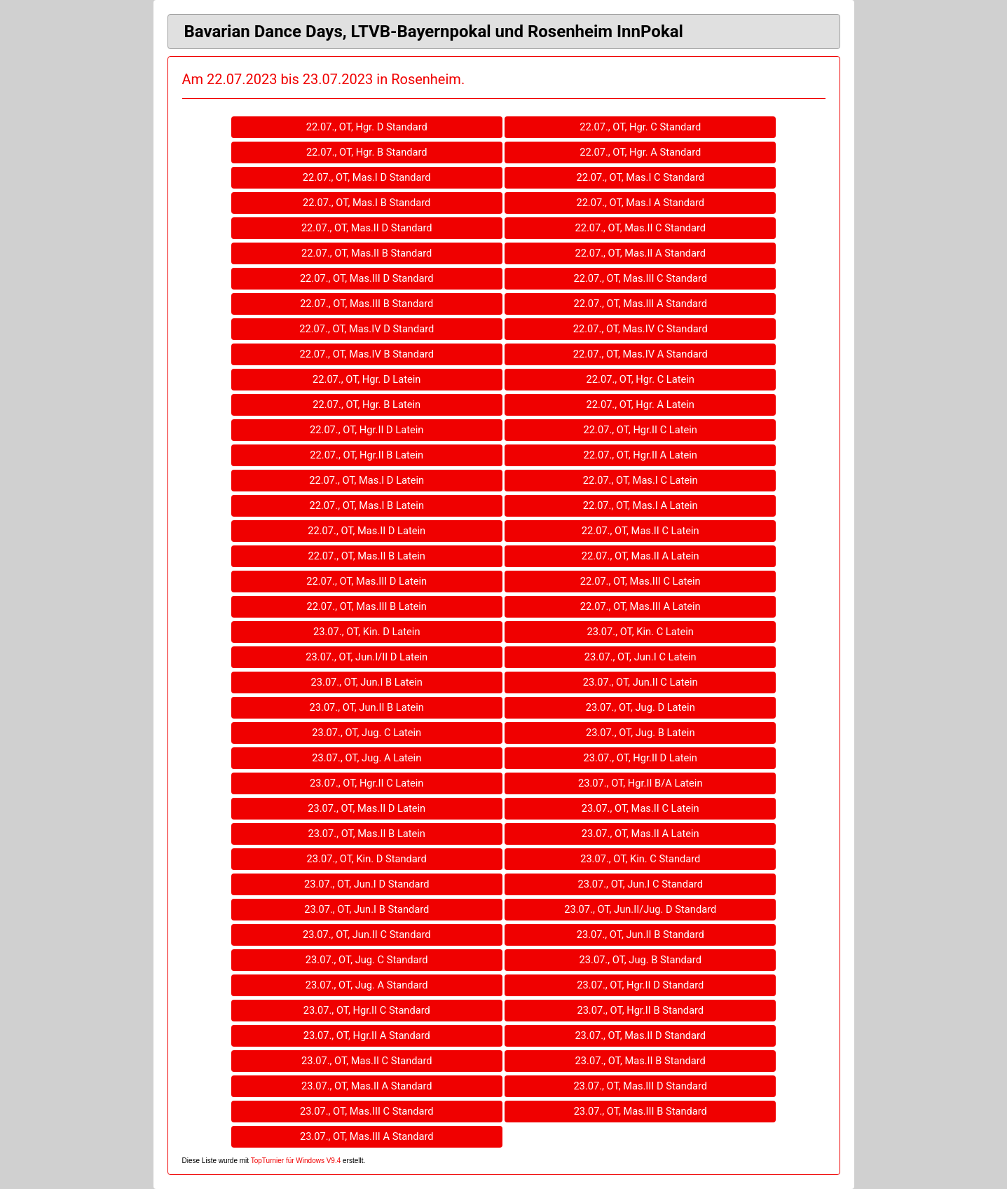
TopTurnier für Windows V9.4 (296, 1160)
